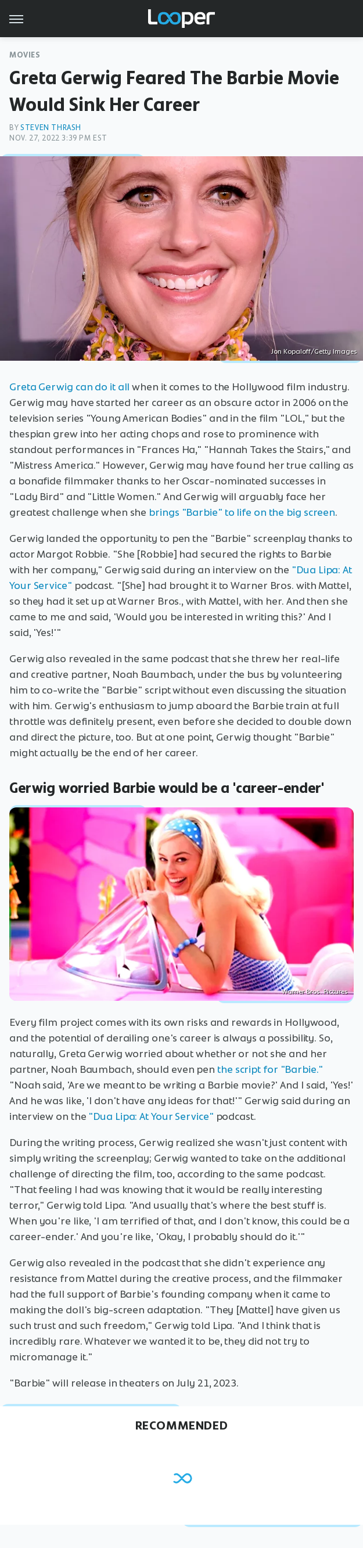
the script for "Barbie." (270, 1069)
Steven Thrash (50, 127)
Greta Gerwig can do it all (69, 387)
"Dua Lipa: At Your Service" (150, 1116)
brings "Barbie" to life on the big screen (242, 512)
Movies (25, 55)
